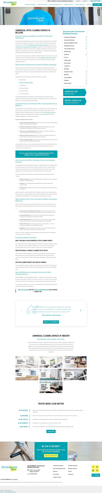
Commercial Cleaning (30, 4)
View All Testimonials (51, 322)
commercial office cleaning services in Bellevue (26, 47)
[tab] (86, 37)
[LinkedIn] (97, 466)
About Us (85, 1)
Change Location (57, 477)
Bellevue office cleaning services (48, 57)
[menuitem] (30, 4)
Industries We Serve (42, 4)
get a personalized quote (42, 153)
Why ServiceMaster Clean (55, 4)
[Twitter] (97, 470)
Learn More (51, 431)
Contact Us (70, 474)
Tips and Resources (80, 4)
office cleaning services (49, 112)
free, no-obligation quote (42, 290)
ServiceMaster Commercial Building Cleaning (60, 1)
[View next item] (80, 310)
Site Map (2, 491)
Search (96, 475)
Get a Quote (56, 474)
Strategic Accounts (68, 4)
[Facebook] (93, 466)
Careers (78, 1)
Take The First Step (51, 455)
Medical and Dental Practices (26, 82)
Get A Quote (97, 4)
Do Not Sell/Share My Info (10, 491)
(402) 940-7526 (95, 1)
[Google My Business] (93, 470)
